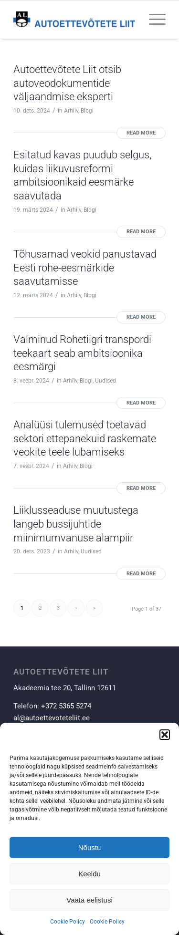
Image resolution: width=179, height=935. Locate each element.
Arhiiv (71, 110)
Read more (141, 133)
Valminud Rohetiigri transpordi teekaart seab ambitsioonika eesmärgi (82, 353)
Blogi (87, 110)
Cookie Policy (67, 921)
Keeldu (89, 874)
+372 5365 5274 (66, 706)
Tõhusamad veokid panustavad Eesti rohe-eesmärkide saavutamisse (85, 267)
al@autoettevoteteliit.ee (51, 718)
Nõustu (89, 847)
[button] (164, 734)
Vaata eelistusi (89, 900)
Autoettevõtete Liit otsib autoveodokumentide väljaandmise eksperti (67, 83)
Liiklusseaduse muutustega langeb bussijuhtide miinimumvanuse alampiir (75, 523)
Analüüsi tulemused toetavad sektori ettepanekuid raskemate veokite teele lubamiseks (84, 438)
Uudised (105, 380)
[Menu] (152, 19)
